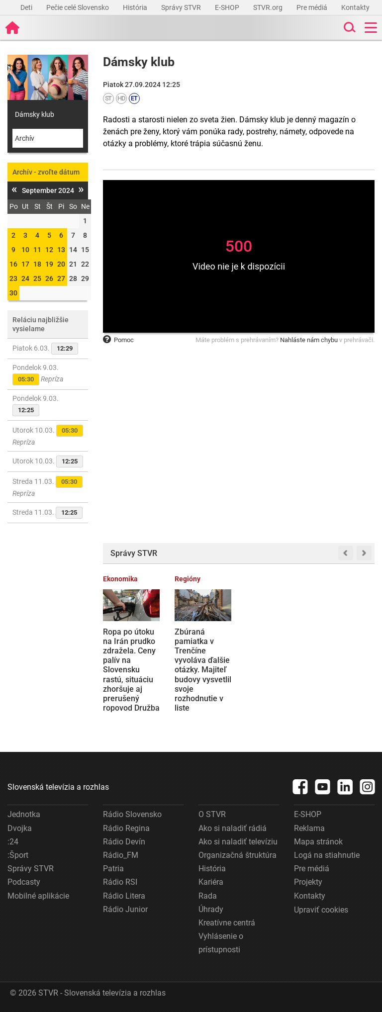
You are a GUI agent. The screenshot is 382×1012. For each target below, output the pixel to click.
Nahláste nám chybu (309, 340)
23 (13, 278)
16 (13, 264)
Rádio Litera (124, 896)
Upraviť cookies (321, 910)
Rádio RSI (120, 882)
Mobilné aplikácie (38, 896)
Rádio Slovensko (132, 814)
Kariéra (210, 882)
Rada (207, 896)
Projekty (308, 882)
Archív (24, 138)
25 (37, 278)
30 (13, 293)
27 (61, 278)
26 (49, 278)
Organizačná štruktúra (237, 855)
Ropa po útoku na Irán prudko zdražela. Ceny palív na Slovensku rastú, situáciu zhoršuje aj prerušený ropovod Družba (131, 670)
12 (49, 250)
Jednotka (23, 814)
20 (61, 264)
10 (25, 250)
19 (49, 264)
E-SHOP (228, 7)
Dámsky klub (34, 114)
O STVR (212, 814)
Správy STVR (181, 7)
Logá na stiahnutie (327, 855)
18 (37, 264)
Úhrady (210, 909)
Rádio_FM (120, 855)
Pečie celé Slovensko (78, 7)
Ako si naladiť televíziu (238, 841)
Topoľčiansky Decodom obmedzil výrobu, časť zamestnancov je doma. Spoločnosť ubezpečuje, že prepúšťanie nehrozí (345, 675)
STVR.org (268, 7)
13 (61, 250)
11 (37, 250)
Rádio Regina (126, 828)
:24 (12, 841)
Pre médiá (312, 7)
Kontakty (355, 7)
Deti (27, 7)
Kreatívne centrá (226, 922)
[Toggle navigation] (371, 27)
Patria (113, 868)
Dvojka (19, 828)
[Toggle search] (349, 27)
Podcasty (23, 882)
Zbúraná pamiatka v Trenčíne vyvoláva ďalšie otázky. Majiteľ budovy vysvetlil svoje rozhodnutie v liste (203, 670)
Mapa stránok (318, 841)
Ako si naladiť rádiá (232, 828)
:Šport (17, 855)
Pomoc (118, 340)
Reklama (309, 828)
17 (25, 264)
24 (25, 278)
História (136, 7)
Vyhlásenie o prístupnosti (220, 942)
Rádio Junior (125, 909)
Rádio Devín (124, 841)
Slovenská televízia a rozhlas (58, 787)
